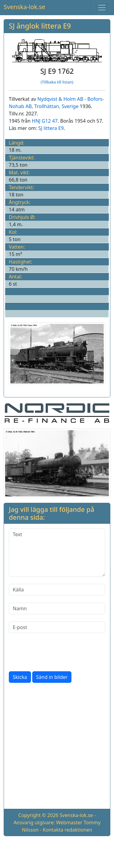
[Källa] (57, 589)
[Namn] (57, 608)
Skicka (20, 677)
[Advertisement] (57, 747)
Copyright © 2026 (38, 815)
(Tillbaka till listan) (57, 82)
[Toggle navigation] (101, 8)
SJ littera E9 (51, 128)
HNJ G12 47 (45, 120)
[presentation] (55, 652)
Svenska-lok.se (24, 7)
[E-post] (57, 627)
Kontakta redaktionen (67, 829)
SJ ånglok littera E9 (40, 26)
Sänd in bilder (51, 677)
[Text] (57, 553)
